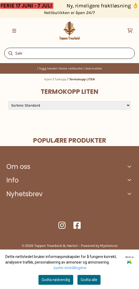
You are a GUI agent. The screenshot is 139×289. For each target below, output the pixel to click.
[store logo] (69, 30)
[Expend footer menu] (130, 180)
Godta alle (89, 280)
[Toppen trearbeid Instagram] (61, 225)
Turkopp (61, 79)
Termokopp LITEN (82, 79)
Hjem (48, 79)
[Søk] (69, 53)
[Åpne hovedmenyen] (14, 30)
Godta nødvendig (56, 280)
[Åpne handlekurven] (130, 30)
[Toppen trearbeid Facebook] (77, 225)
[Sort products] (69, 105)
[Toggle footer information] (130, 166)
